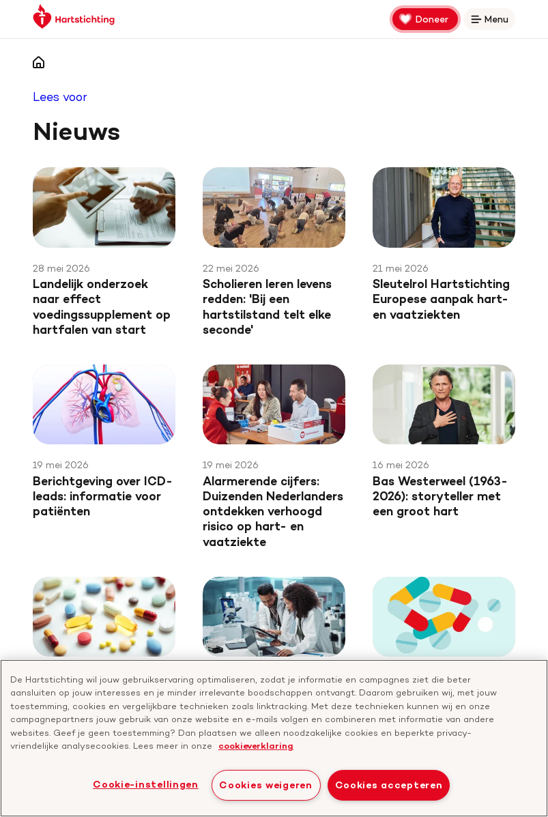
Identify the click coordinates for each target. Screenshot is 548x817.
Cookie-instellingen (146, 784)
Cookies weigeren (266, 785)
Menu (492, 21)
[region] (274, 738)
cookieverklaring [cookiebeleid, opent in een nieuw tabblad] (255, 745)
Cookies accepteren (389, 785)
